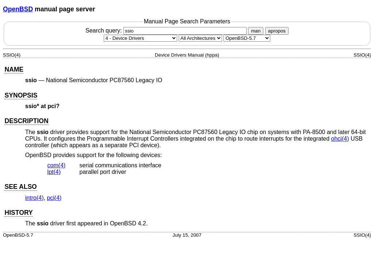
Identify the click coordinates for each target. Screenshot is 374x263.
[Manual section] (140, 38)
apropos (277, 31)
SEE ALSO (20, 186)
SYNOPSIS (20, 95)
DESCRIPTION (26, 121)
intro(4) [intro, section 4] (34, 198)
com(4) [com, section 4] (56, 165)
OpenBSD (18, 9)
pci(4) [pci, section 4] (54, 198)
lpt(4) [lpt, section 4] (54, 172)
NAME (13, 69)
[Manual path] (247, 38)
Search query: (166, 30)
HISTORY (18, 212)
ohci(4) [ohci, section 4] (340, 139)
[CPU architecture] (200, 38)
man (255, 31)
